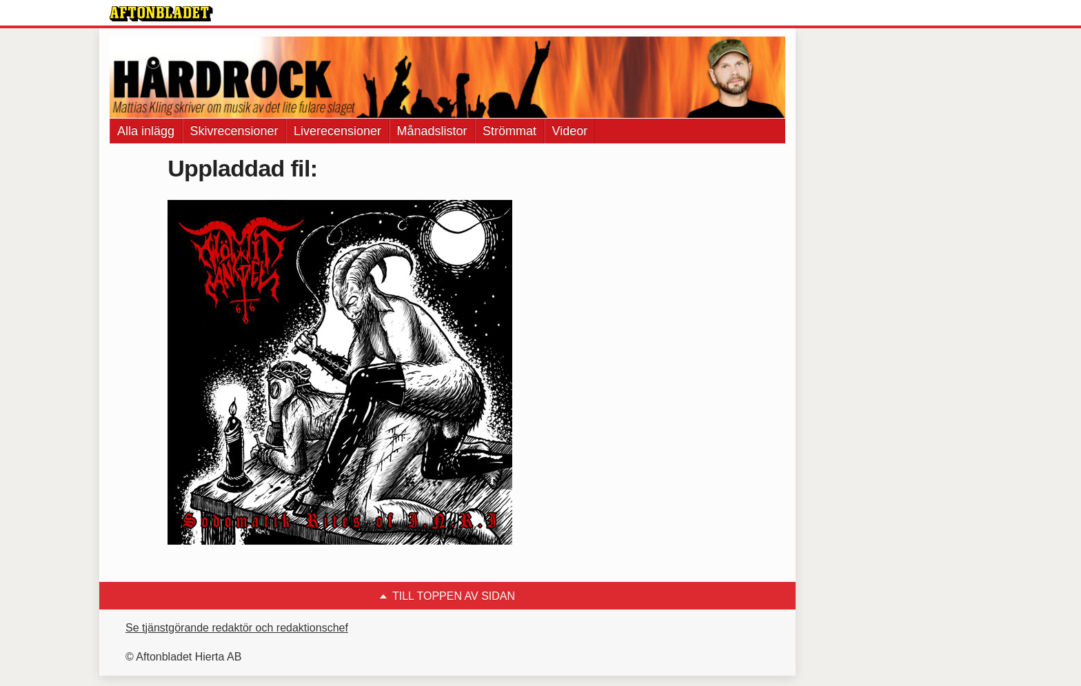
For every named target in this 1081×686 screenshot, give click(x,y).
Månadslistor (432, 131)
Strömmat (509, 131)
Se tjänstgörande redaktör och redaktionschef (236, 628)
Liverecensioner (337, 131)
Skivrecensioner (234, 131)
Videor (570, 131)
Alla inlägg (145, 131)
